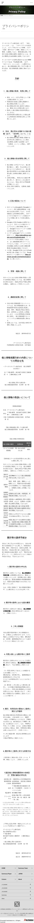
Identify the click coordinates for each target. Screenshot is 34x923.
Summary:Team (23, 868)
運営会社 (25, 909)
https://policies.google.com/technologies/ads (19, 257)
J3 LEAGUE (4, 891)
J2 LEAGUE (4, 888)
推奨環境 (8, 909)
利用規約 (3, 909)
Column (4, 879)
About (20, 879)
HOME (1, 15)
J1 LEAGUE (4, 884)
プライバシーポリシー (16, 909)
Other (3, 898)
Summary (4, 895)
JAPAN (20, 873)
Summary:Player (7, 873)
